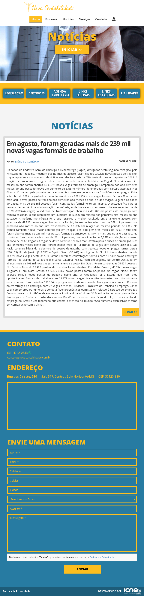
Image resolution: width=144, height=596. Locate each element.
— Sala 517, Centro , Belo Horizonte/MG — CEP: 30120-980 (63, 376)
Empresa (51, 19)
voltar (130, 312)
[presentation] (35, 570)
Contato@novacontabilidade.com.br (29, 357)
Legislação (14, 93)
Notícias (68, 19)
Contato (100, 19)
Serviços (84, 19)
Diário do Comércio (27, 161)
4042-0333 (19, 353)
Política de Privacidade (102, 557)
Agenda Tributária (60, 93)
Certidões (36, 93)
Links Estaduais (106, 93)
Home (36, 19)
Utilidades (129, 93)
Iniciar (72, 49)
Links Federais (83, 93)
